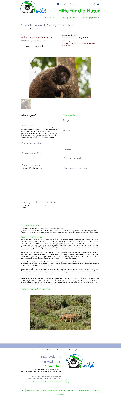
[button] (98, 4)
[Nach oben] (67, 381)
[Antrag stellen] (69, 17)
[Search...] (80, 4)
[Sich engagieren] (90, 17)
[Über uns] (49, 17)
